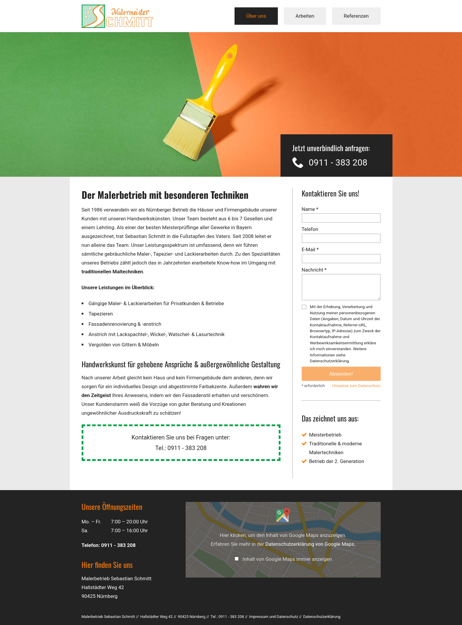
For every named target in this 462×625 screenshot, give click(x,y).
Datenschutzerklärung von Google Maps (309, 544)
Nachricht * (314, 270)
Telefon (310, 229)
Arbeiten (305, 16)
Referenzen (356, 16)
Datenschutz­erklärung (322, 616)
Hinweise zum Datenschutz (356, 385)
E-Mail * (310, 249)
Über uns (256, 16)
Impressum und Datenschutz (273, 616)
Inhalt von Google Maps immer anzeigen (287, 559)
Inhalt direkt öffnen (356, 567)
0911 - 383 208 (338, 162)
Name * (310, 209)
